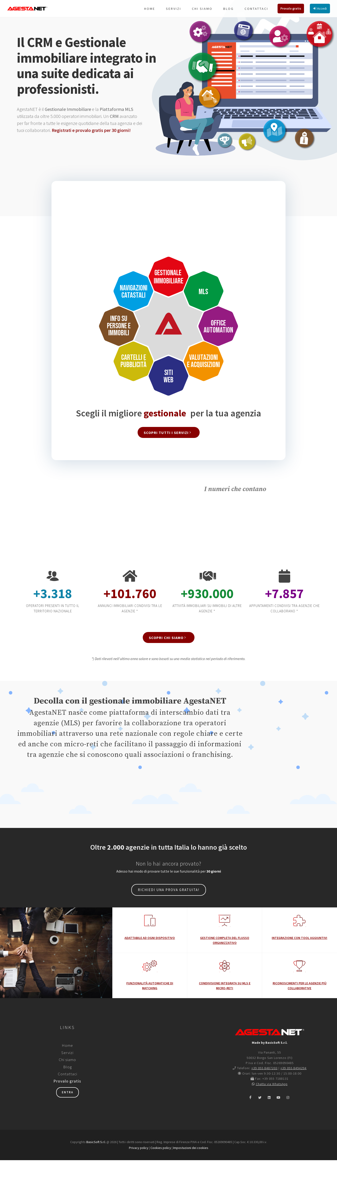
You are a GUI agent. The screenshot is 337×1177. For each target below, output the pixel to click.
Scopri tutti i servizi (168, 449)
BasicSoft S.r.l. (96, 1159)
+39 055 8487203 (264, 1085)
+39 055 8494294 (293, 1085)
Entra (67, 1109)
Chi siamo (67, 1076)
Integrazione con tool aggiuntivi (299, 955)
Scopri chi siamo (168, 654)
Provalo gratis (67, 1098)
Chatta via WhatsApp (272, 1101)
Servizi (67, 1069)
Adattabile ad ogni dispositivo (150, 955)
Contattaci (67, 1090)
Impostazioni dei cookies (190, 1165)
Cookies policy (160, 1165)
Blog (67, 1083)
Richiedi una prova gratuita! (168, 906)
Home (67, 1062)
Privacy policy (138, 1165)
